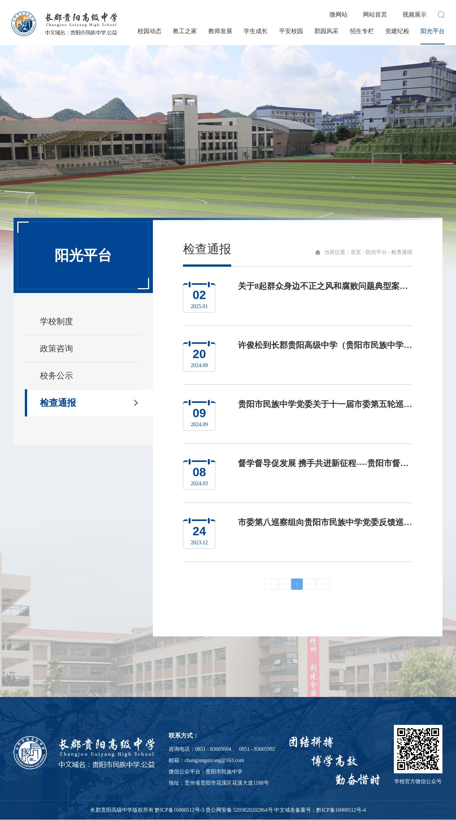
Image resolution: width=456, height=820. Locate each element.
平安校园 (291, 31)
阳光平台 (433, 31)
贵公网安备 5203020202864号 (239, 810)
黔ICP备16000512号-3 (179, 810)
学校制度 (56, 321)
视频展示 (415, 14)
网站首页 (375, 14)
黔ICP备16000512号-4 (341, 810)
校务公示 (56, 375)
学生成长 (256, 31)
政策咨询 (56, 348)
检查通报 (58, 403)
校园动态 (149, 31)
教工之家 (185, 31)
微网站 (338, 14)
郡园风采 (326, 31)
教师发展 (220, 31)
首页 (356, 252)
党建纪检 (397, 31)
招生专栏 (362, 31)
